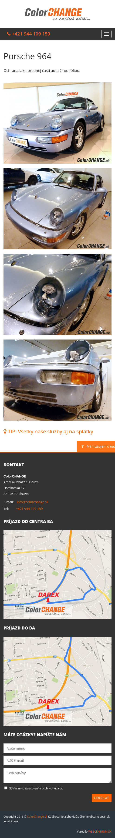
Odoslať (101, 798)
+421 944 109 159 (29, 508)
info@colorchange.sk (32, 502)
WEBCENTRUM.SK (100, 832)
